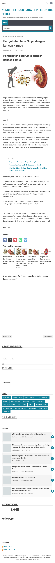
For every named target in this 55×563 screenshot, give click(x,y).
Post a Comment (19, 50)
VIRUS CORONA (15, 401)
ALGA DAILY (6, 412)
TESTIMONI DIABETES (9, 405)
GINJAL (31, 405)
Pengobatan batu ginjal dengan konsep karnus (24, 162)
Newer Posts (7, 336)
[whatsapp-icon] (47, 3)
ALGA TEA (5, 401)
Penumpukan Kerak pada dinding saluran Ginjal (25, 165)
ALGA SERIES (32, 408)
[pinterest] (15, 240)
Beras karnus (22, 405)
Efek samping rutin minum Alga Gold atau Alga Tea (29, 434)
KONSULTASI (6, 398)
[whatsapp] (20, 240)
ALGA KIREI (26, 401)
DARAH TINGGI (43, 408)
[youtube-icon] (51, 3)
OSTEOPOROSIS (7, 408)
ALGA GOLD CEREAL (42, 398)
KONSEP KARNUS (17, 398)
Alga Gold (41, 401)
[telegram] (25, 240)
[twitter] (10, 240)
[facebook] (5, 240)
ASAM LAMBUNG (29, 398)
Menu (5, 23)
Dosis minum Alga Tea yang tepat (23, 477)
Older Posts (48, 336)
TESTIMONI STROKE (41, 405)
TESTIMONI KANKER (20, 408)
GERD (33, 401)
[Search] (26, 28)
